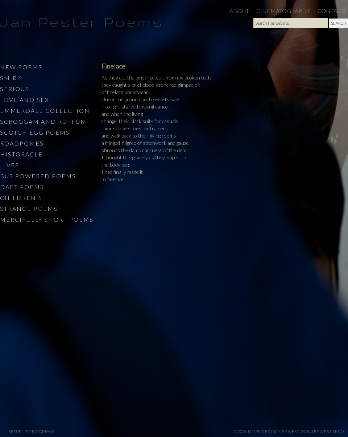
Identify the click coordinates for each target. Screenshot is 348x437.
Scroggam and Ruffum (43, 121)
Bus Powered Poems (38, 175)
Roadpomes (22, 143)
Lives (9, 165)
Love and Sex (24, 99)
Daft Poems (22, 186)
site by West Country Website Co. (308, 431)
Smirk (11, 77)
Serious (14, 88)
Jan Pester (258, 431)
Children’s (21, 197)
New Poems (21, 67)
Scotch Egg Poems (35, 132)
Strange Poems (29, 208)
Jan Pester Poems (81, 21)
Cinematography (283, 10)
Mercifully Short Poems (47, 219)
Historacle (21, 154)
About (239, 10)
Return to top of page (31, 431)
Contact (330, 10)
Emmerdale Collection (45, 110)
